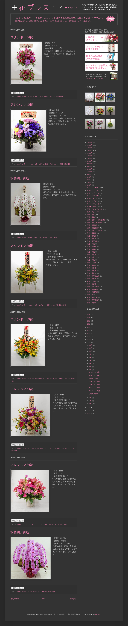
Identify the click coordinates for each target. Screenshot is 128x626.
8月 (90, 357)
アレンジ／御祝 (21, 104)
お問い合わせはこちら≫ (58, 21)
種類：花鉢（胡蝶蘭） (41, 237)
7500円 (89, 182)
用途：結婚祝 (91, 249)
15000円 (19, 164)
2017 (89, 336)
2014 (89, 408)
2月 (90, 401)
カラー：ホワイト (28, 237)
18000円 (89, 158)
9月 (90, 354)
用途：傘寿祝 (91, 265)
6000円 (89, 177)
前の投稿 (73, 599)
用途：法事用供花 (93, 300)
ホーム (44, 599)
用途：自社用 (91, 268)
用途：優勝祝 (91, 303)
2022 (89, 324)
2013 (89, 411)
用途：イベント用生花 (95, 230)
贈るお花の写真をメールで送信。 (94, 57)
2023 (89, 321)
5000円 (19, 524)
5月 (90, 367)
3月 (90, 398)
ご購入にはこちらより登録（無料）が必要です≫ (31, 21)
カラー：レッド (38, 96)
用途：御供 (91, 252)
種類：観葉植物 (92, 225)
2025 (89, 315)
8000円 (89, 185)
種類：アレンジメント (52, 164)
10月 (91, 351)
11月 (91, 348)
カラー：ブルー (92, 201)
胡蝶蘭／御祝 (19, 178)
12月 (91, 345)
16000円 (89, 153)
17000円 (89, 156)
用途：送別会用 (92, 292)
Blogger (97, 614)
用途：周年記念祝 (93, 276)
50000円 (19, 237)
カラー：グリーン (40, 305)
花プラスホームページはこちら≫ (80, 21)
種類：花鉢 (91, 217)
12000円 (89, 148)
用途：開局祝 (91, 236)
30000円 (19, 96)
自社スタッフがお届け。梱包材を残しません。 (97, 66)
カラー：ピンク (27, 96)
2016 (89, 339)
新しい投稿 (15, 599)
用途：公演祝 (91, 263)
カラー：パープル (28, 164)
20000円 (19, 305)
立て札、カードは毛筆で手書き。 (94, 47)
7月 (90, 360)
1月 (90, 404)
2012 (89, 414)
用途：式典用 (91, 271)
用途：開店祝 (91, 238)
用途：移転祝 (91, 233)
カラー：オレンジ (40, 378)
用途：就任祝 (91, 279)
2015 (89, 342)
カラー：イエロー (28, 305)
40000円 (89, 169)
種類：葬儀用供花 (93, 228)
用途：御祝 (59, 96)
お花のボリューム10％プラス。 (94, 38)
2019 (89, 330)
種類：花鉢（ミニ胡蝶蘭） (96, 220)
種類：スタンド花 (49, 96)
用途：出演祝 (91, 281)
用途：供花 (91, 244)
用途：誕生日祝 (65, 164)
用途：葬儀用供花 (93, 289)
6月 (90, 363)
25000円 (89, 164)
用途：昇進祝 (91, 284)
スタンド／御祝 (21, 37)
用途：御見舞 (91, 255)
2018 (89, 333)
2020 (89, 327)
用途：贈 (90, 295)
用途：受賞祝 (91, 273)
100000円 (90, 142)
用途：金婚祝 (91, 246)
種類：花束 (91, 214)
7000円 (89, 180)
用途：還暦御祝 (92, 241)
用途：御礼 (91, 260)
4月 (90, 370)
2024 (89, 318)
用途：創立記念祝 (93, 287)
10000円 (89, 145)
